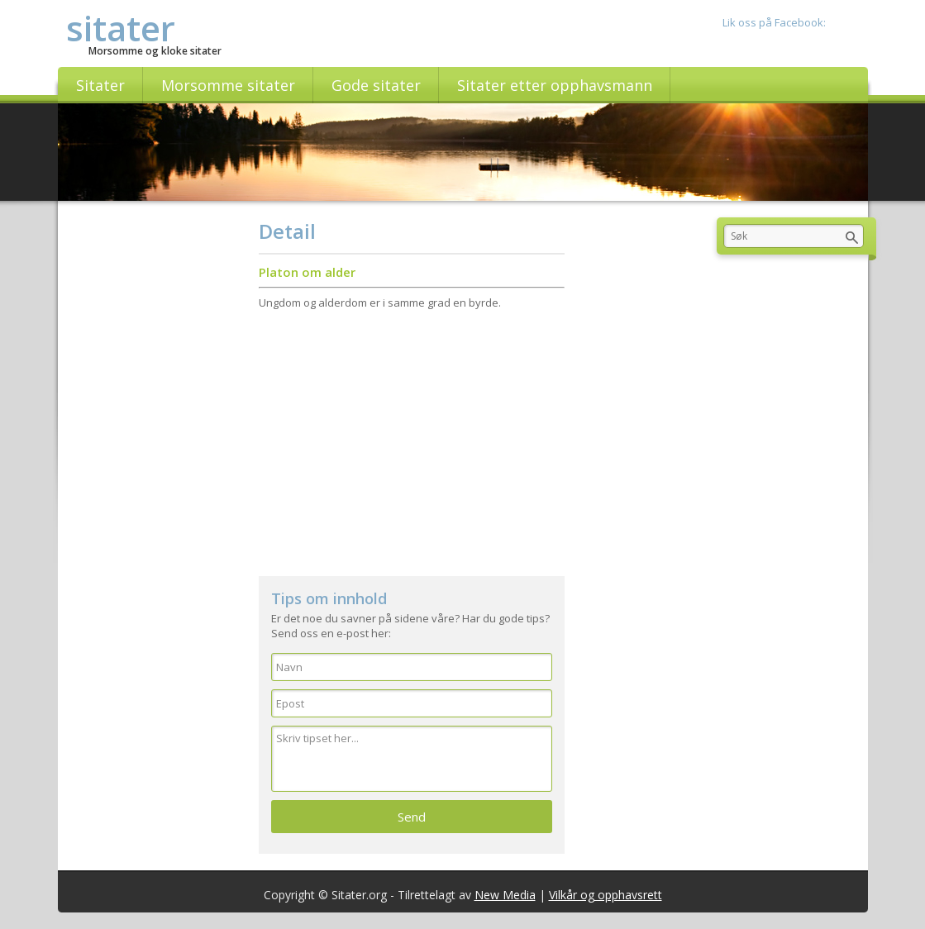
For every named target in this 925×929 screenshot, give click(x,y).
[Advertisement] (412, 435)
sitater (120, 27)
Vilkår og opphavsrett (605, 895)
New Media (505, 895)
